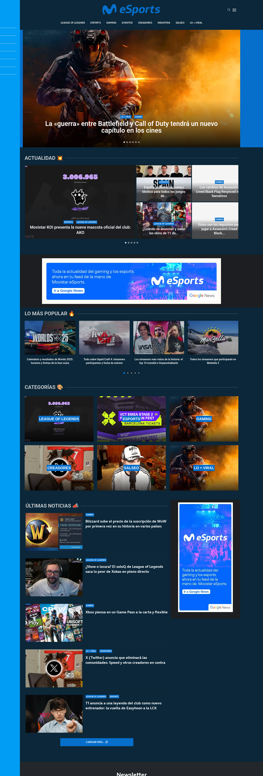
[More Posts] (96, 742)
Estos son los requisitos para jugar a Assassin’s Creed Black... (219, 229)
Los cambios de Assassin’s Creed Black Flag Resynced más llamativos (219, 191)
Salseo (180, 22)
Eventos (127, 22)
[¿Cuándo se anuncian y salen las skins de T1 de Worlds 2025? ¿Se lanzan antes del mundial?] (163, 220)
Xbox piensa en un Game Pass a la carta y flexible (126, 612)
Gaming (111, 22)
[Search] (229, 10)
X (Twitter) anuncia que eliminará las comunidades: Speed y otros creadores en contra (125, 665)
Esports (95, 22)
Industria (164, 22)
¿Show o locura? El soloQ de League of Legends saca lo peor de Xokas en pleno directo (124, 569)
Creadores (145, 22)
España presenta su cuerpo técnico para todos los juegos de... (164, 191)
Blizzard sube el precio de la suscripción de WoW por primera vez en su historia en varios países (125, 524)
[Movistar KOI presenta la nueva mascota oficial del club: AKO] (80, 202)
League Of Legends (73, 22)
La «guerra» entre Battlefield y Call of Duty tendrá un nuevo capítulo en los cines (131, 127)
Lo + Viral (196, 22)
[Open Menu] (234, 10)
